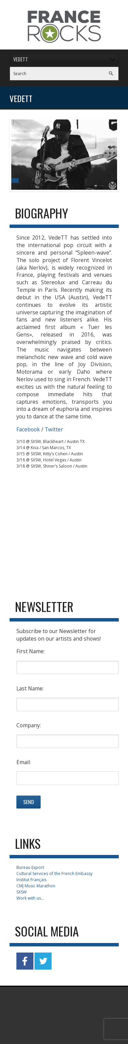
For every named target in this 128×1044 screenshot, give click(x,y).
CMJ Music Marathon (35, 886)
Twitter (54, 429)
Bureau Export (30, 867)
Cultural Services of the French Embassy (54, 873)
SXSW (21, 892)
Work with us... (30, 898)
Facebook (28, 429)
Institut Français (31, 880)
